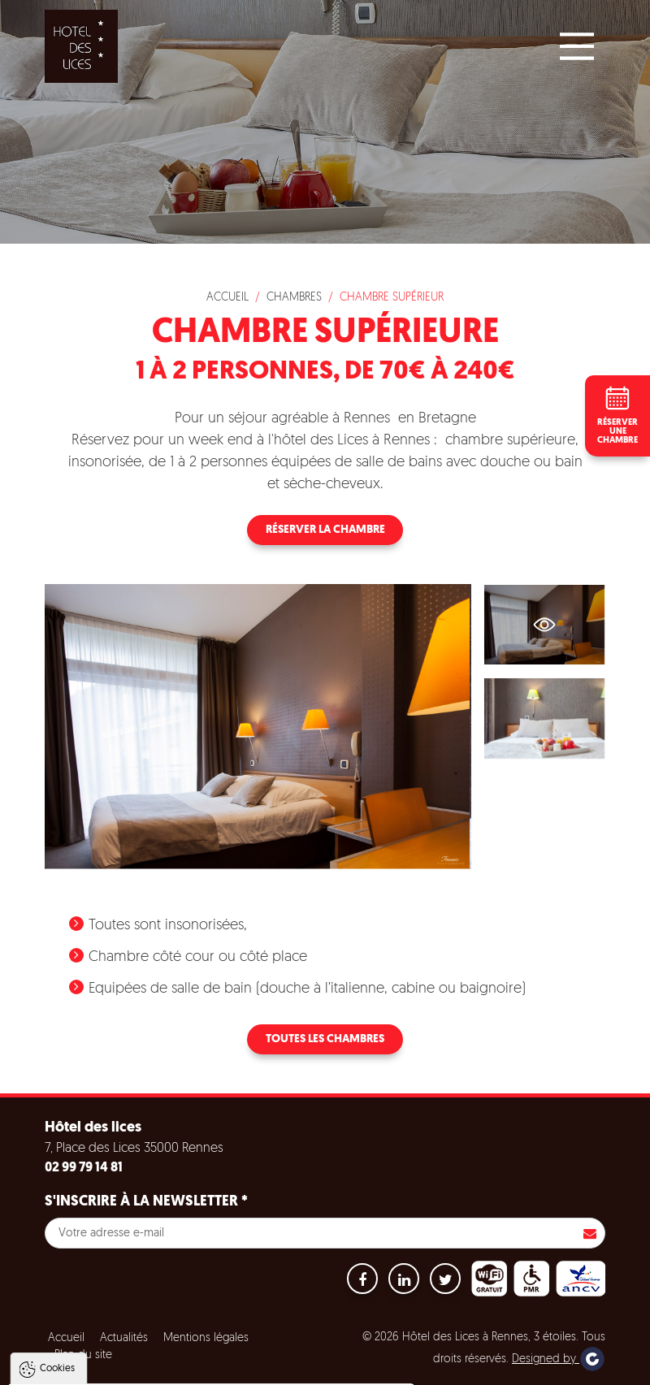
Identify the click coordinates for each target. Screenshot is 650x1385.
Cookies (57, 1200)
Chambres (294, 298)
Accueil (227, 298)
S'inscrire (589, 1233)
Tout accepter (116, 1365)
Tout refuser (217, 1365)
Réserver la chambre (325, 530)
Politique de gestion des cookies (104, 1325)
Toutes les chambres (325, 1039)
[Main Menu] (576, 46)
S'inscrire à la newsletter (146, 1202)
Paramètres (312, 1365)
